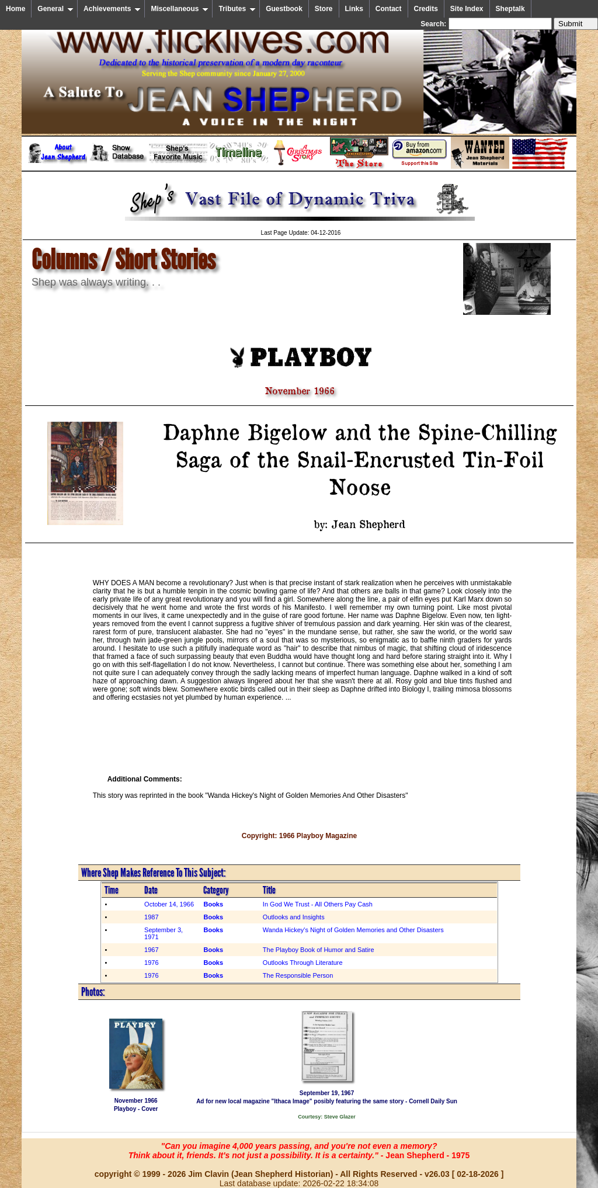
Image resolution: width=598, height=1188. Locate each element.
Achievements (112, 9)
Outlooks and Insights (294, 916)
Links (354, 9)
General (55, 9)
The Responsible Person (298, 975)
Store (324, 9)
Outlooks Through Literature (303, 962)
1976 (151, 962)
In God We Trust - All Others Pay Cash (318, 904)
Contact (389, 9)
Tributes (237, 9)
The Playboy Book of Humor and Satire (318, 949)
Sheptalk (510, 9)
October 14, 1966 (169, 904)
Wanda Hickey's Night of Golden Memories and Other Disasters (353, 929)
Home (15, 9)
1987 (151, 916)
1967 (151, 949)
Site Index (467, 9)
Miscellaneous (179, 9)
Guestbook (284, 9)
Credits (426, 9)
